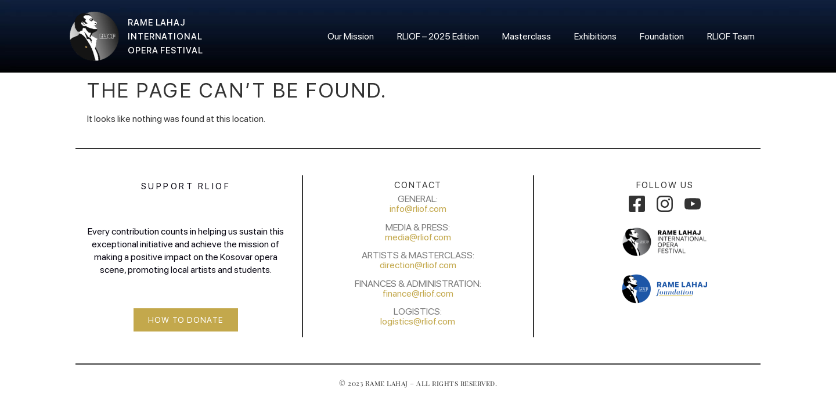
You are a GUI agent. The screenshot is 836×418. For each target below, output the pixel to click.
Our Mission (350, 36)
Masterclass (526, 36)
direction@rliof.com (418, 265)
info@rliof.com (418, 208)
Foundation (662, 36)
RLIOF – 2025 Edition (438, 36)
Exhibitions (595, 36)
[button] (186, 319)
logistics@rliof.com (417, 321)
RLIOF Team (731, 36)
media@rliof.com (418, 237)
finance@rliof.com (418, 293)
